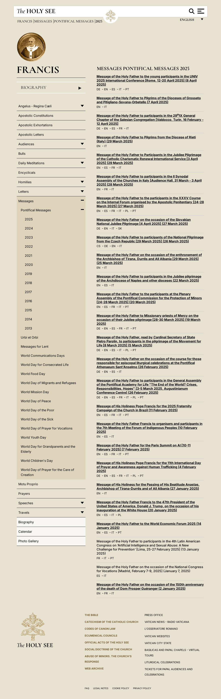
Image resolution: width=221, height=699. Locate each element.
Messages (43, 21)
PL (127, 211)
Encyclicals (26, 173)
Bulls (21, 154)
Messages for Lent (34, 346)
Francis (25, 21)
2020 (29, 265)
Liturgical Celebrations (162, 662)
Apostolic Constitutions (35, 116)
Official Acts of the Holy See (107, 642)
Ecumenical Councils (101, 635)
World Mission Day (35, 392)
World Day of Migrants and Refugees (48, 383)
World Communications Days (43, 356)
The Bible (91, 615)
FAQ (87, 688)
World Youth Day (33, 437)
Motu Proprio (28, 484)
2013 (28, 328)
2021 (28, 256)
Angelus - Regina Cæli (35, 106)
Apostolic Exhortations (35, 125)
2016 (28, 301)
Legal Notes (100, 688)
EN (106, 89)
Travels (23, 513)
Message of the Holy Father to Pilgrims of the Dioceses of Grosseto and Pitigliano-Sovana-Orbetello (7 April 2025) (149, 100)
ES (113, 89)
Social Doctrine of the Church (108, 649)
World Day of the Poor (37, 410)
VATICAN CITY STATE (158, 643)
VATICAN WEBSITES (157, 636)
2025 (29, 219)
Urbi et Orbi (29, 337)
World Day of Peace (36, 401)
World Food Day (33, 374)
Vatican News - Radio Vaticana (167, 621)
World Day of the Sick (37, 419)
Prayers (24, 494)
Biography (51, 87)
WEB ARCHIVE (94, 668)
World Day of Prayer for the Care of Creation (47, 472)
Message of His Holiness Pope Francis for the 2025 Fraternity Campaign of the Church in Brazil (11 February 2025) (144, 408)
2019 (28, 274)
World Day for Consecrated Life (45, 365)
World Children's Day (37, 461)
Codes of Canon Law (100, 628)
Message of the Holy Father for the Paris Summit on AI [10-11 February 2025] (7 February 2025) (144, 447)
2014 (28, 319)
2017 (28, 292)
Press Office (154, 615)
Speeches (25, 503)
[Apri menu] (200, 11)
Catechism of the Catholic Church (111, 621)
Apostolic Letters (31, 135)
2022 (29, 246)
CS (98, 246)
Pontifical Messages (74, 21)
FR (120, 128)
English (188, 21)
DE (98, 89)
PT (127, 89)
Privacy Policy (142, 688)
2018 (28, 283)
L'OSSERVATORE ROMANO (161, 628)
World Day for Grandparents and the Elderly (48, 449)
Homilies (24, 182)
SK (120, 228)
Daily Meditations (31, 163)
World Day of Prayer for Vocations (46, 428)
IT (120, 89)
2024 (29, 228)
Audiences (26, 144)
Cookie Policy (120, 688)
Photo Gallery (28, 541)
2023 (29, 237)
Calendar (25, 532)
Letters (23, 191)
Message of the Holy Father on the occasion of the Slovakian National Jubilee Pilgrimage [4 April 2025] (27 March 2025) (144, 222)
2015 (28, 310)
